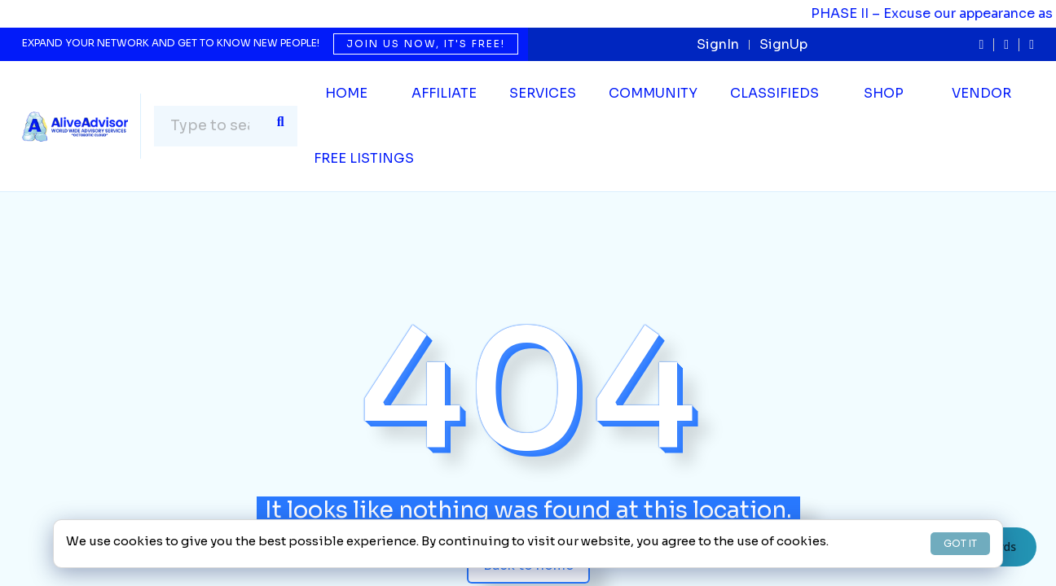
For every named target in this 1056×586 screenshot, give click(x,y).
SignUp (783, 44)
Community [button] (653, 93)
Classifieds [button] (774, 93)
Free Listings (364, 158)
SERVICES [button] (542, 93)
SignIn (718, 44)
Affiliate (444, 93)
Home (346, 93)
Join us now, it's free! (425, 43)
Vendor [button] (981, 93)
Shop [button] (884, 93)
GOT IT (960, 543)
